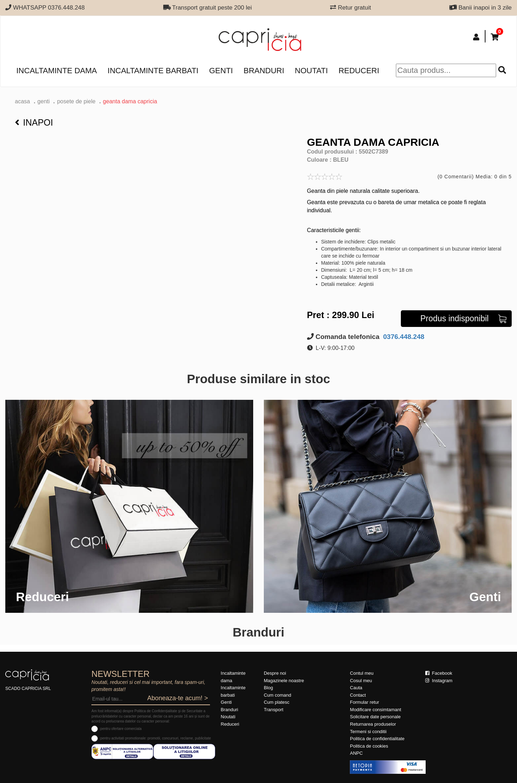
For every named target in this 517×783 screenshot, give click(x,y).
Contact (358, 695)
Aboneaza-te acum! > (177, 698)
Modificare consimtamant (375, 709)
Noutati (311, 70)
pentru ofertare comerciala (121, 729)
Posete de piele (76, 101)
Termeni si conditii (368, 731)
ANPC (356, 753)
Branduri (264, 70)
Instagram (438, 680)
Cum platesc (276, 702)
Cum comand (277, 695)
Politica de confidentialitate (377, 738)
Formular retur (364, 702)
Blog (268, 687)
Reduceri (359, 70)
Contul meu (361, 673)
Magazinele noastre (284, 680)
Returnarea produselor (373, 724)
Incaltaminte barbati (153, 70)
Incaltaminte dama (56, 70)
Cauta (356, 687)
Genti (221, 70)
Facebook (438, 673)
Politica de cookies (369, 746)
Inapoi (34, 122)
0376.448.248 (403, 336)
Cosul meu (361, 680)
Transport (273, 709)
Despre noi (275, 673)
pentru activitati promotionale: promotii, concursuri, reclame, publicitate (155, 738)
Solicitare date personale (375, 716)
